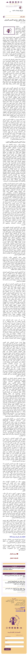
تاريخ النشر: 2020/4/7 (20, 21)
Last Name (7, 644)
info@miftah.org (20, 611)
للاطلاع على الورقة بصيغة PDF (17, 536)
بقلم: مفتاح (22, 22)
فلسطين (22, 607)
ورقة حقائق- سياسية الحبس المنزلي (14, 20)
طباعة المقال (13, 558)
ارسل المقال (13, 554)
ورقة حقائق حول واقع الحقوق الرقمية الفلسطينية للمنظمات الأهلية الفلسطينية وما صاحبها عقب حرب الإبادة (15, 583)
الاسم (6, 640)
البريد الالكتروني (8, 636)
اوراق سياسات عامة (17, 10)
